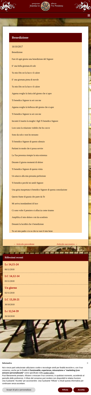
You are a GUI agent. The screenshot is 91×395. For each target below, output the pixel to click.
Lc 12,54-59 (12, 311)
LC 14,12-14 (12, 276)
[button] (89, 15)
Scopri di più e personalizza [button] (18, 390)
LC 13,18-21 (12, 299)
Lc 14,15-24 (12, 264)
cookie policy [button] (48, 373)
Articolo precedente (24, 244)
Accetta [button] (81, 390)
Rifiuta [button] (65, 390)
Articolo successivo (67, 244)
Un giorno (11, 287)
